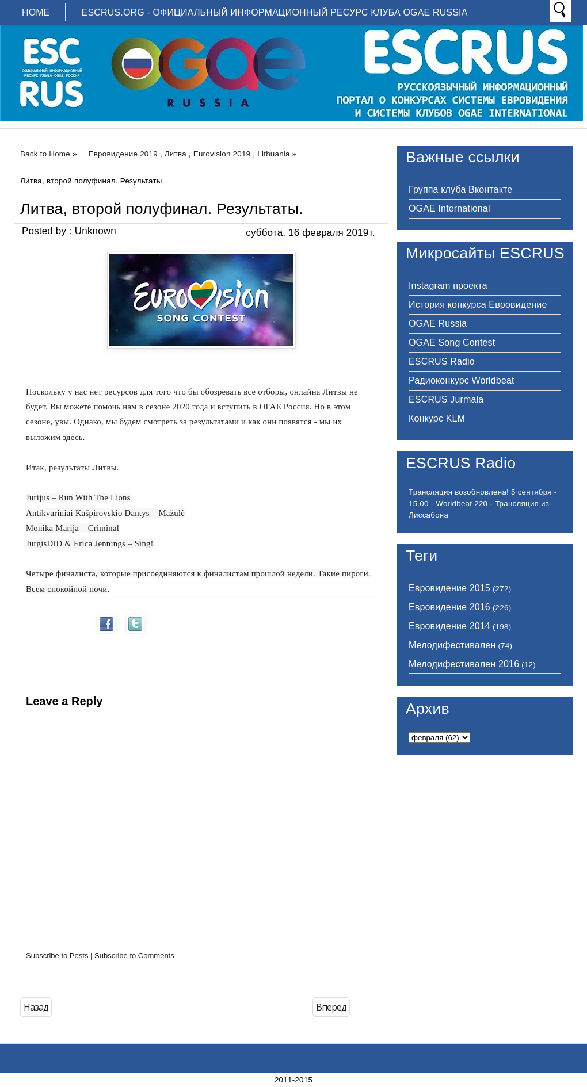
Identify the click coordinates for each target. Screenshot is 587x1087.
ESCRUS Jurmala (446, 399)
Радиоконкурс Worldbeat (461, 380)
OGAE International (449, 208)
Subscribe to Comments (134, 955)
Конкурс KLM (437, 418)
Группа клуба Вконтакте (460, 189)
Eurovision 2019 (222, 154)
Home (36, 12)
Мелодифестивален (452, 645)
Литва (175, 154)
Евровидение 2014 (449, 626)
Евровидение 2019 (123, 154)
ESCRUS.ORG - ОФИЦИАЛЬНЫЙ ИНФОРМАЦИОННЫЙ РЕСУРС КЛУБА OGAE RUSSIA (275, 12)
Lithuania (273, 154)
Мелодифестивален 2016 (464, 664)
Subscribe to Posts (57, 955)
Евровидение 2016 (449, 607)
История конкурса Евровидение (478, 304)
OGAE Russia (438, 323)
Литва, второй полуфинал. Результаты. (161, 208)
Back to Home (45, 154)
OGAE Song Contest (452, 342)
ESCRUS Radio (442, 361)
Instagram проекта (448, 285)
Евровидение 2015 (449, 588)
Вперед (331, 1007)
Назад (36, 1007)
